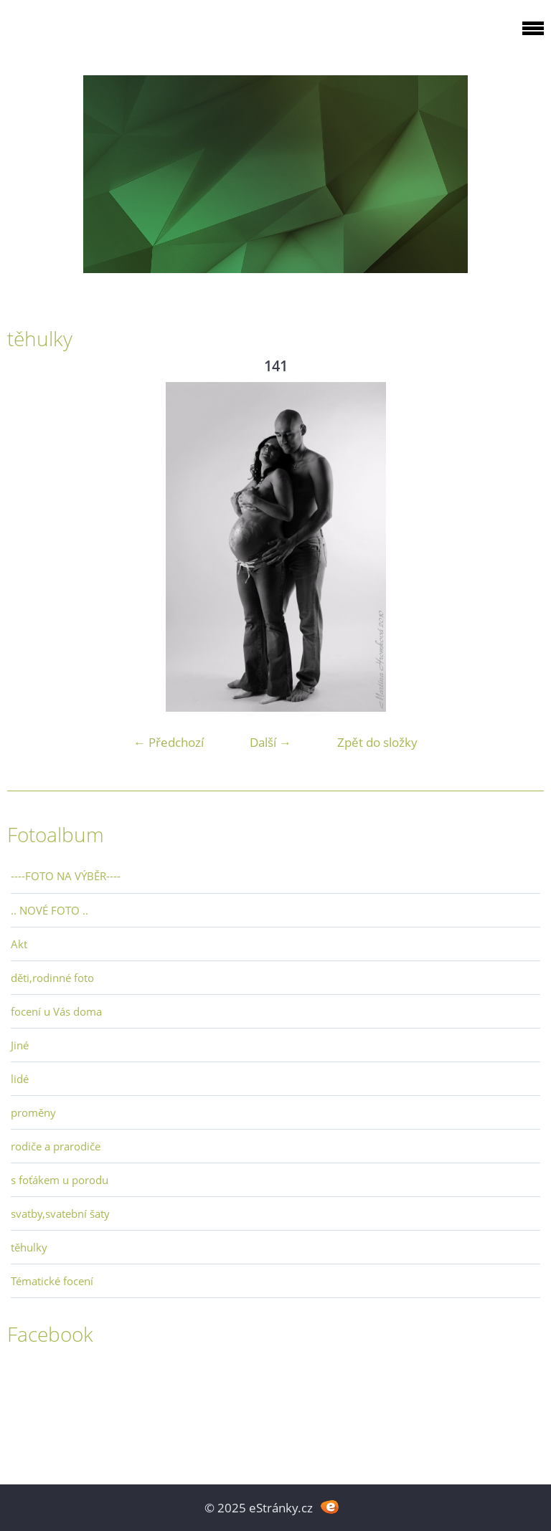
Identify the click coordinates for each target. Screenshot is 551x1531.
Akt (19, 944)
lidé (20, 1079)
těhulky (29, 1247)
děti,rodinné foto (52, 977)
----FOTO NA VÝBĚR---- (66, 876)
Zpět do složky (377, 742)
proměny (33, 1112)
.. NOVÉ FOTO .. (49, 910)
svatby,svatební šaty (60, 1213)
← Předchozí (168, 742)
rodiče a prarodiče (55, 1146)
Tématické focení (52, 1281)
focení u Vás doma (56, 1011)
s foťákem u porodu (59, 1180)
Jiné (20, 1045)
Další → (270, 742)
